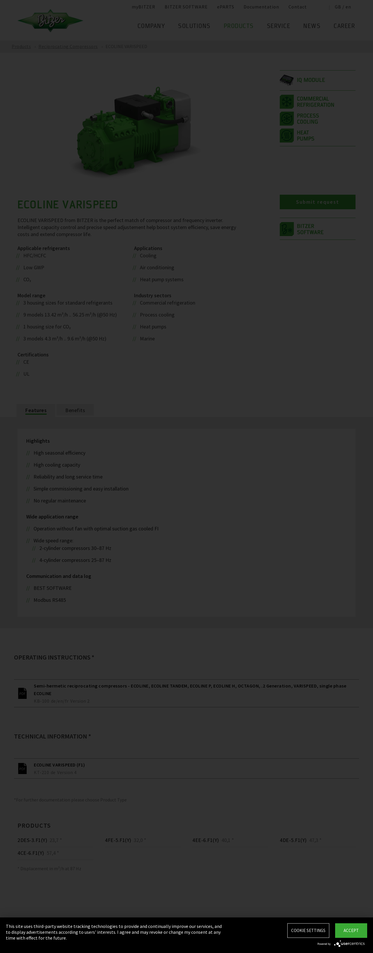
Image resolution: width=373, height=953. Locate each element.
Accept (351, 930)
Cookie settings (308, 930)
